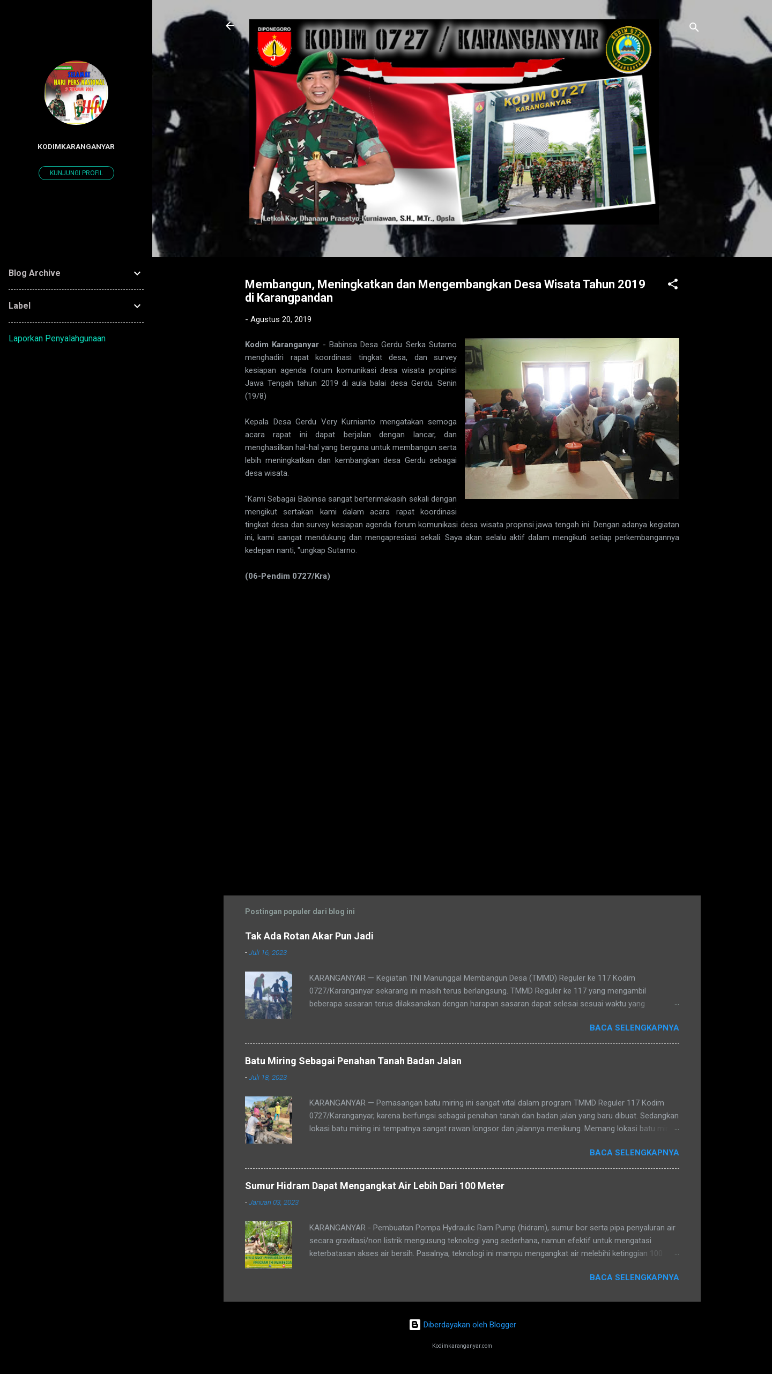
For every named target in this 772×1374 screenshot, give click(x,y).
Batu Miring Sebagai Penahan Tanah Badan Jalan (353, 1060)
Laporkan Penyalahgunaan (57, 338)
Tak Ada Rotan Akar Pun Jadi (309, 936)
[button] (672, 286)
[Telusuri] (694, 29)
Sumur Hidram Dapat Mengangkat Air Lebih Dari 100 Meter (374, 1185)
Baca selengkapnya (634, 1028)
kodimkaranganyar (76, 146)
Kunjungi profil (76, 173)
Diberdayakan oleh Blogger (462, 1325)
